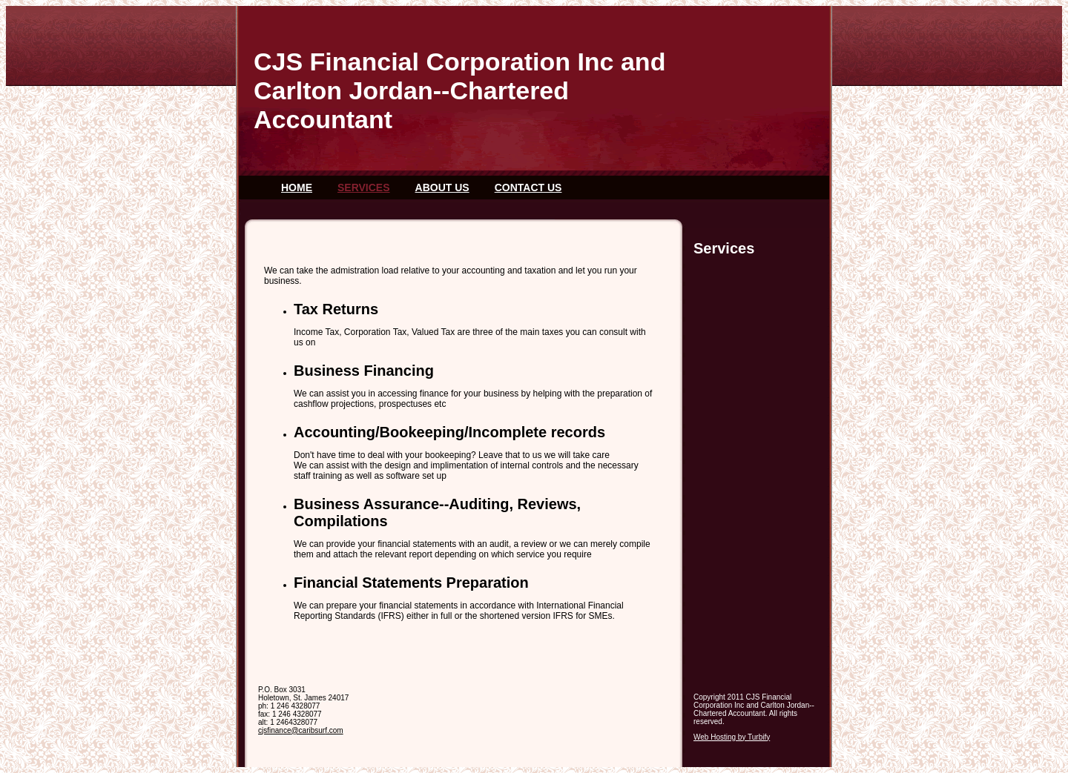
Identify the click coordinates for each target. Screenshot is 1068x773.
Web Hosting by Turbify (731, 737)
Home (296, 187)
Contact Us (528, 187)
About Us (442, 187)
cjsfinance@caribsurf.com (300, 730)
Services (363, 187)
